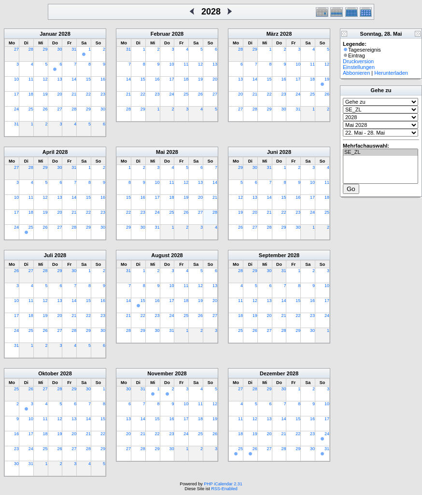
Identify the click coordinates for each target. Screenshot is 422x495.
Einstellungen (359, 67)
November (160, 373)
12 (45, 79)
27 (16, 49)
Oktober (48, 373)
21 (73, 94)
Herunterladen (391, 73)
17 (16, 94)
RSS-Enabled (224, 488)
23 (102, 94)
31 (73, 49)
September (272, 255)
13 (59, 79)
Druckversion (358, 61)
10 (16, 79)
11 (30, 79)
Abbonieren (356, 73)
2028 (64, 34)
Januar (48, 34)
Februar (160, 34)
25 (30, 109)
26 (45, 109)
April (48, 152)
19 (45, 94)
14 (73, 79)
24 (16, 109)
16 (102, 79)
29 (45, 49)
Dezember (272, 373)
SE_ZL (380, 152)
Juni (272, 152)
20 (59, 94)
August (160, 255)
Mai (160, 152)
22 (88, 94)
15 (88, 79)
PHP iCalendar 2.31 (223, 483)
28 (30, 49)
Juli (48, 255)
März (273, 34)
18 (30, 94)
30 (59, 49)
